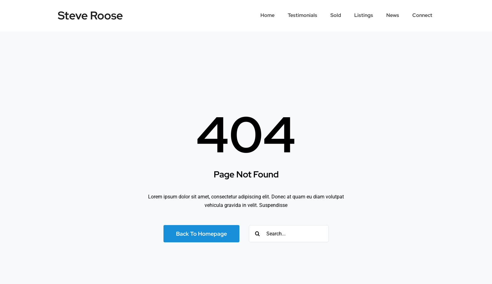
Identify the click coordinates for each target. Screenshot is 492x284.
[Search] (257, 233)
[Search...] (289, 233)
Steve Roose (90, 15)
